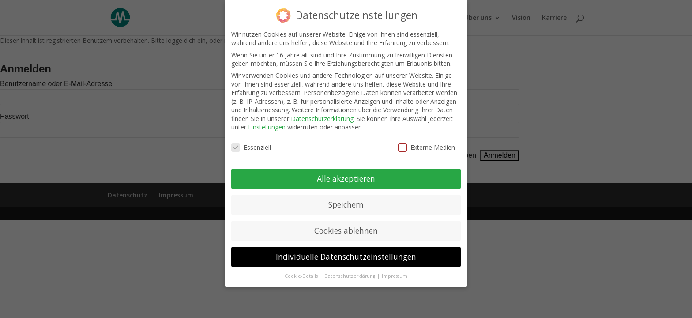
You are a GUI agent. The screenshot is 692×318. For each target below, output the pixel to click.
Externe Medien (426, 144)
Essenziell (251, 144)
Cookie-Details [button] (302, 273)
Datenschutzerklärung (322, 115)
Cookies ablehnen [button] (346, 227)
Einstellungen (267, 124)
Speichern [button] (346, 201)
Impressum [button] (394, 273)
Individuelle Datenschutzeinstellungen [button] (346, 253)
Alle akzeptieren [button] (346, 175)
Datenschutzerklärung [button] (350, 273)
